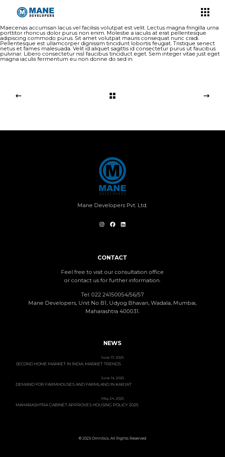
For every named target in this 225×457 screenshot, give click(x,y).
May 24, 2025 (112, 398)
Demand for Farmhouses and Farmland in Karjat (74, 384)
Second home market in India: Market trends (68, 364)
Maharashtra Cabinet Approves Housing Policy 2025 (77, 405)
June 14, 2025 (112, 378)
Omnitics (100, 438)
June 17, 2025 (112, 357)
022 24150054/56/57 (117, 294)
